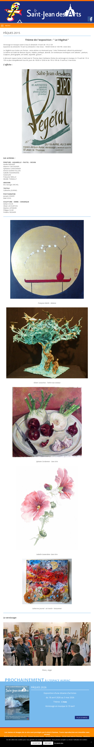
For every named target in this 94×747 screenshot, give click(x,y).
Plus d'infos (81, 717)
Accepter (36, 743)
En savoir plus (58, 743)
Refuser (48, 743)
